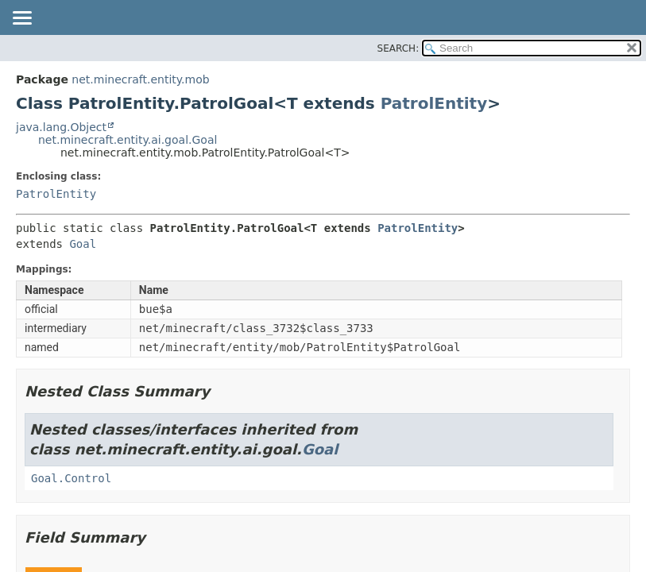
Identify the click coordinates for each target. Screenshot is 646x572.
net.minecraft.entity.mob (140, 79)
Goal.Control (71, 478)
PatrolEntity (434, 103)
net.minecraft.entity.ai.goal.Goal (127, 139)
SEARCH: (398, 48)
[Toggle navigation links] (21, 19)
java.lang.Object (61, 127)
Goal (82, 244)
